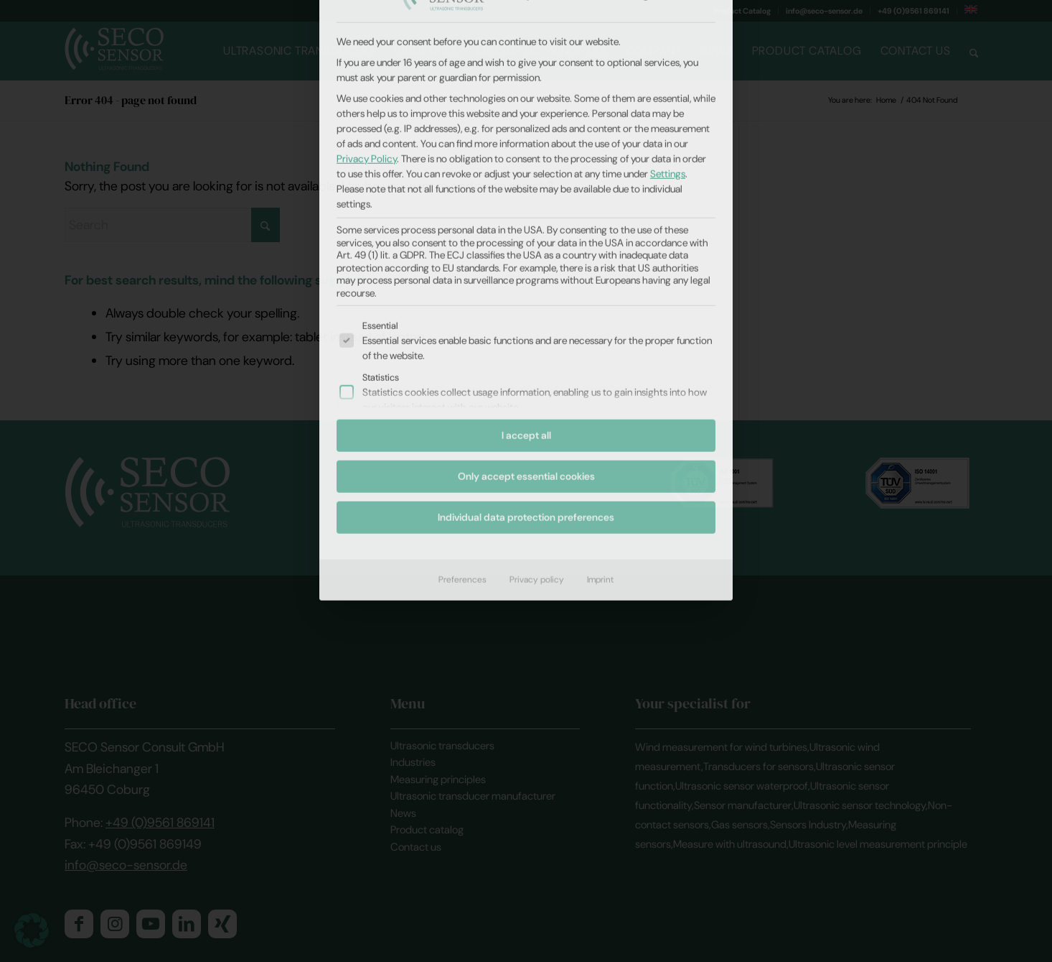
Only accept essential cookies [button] (526, 257)
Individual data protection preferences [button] (526, 298)
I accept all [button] (526, 216)
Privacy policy (536, 360)
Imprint (600, 360)
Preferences (462, 360)
